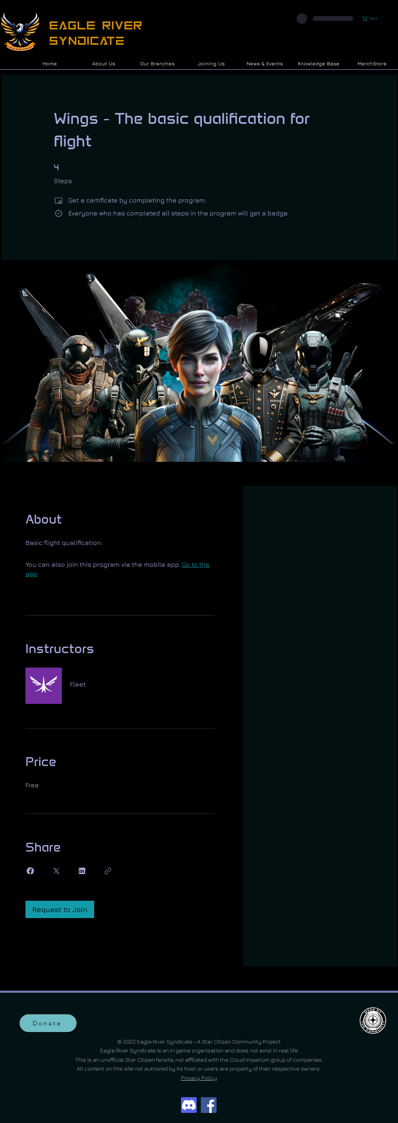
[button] (373, 18)
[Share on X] (56, 871)
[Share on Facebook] (30, 871)
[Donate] (48, 1023)
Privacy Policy (199, 1077)
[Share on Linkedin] (82, 871)
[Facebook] (209, 1105)
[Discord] (189, 1105)
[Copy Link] (108, 871)
